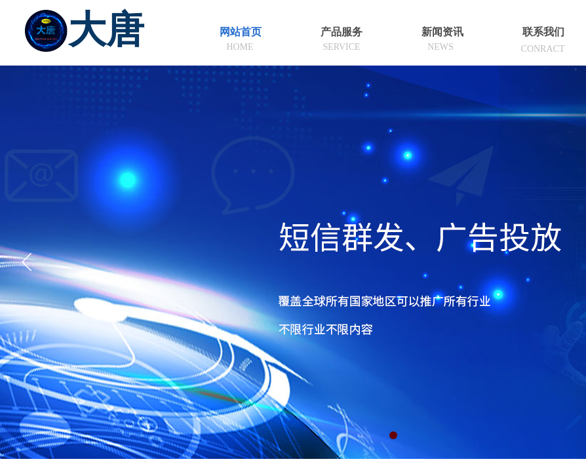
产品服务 (341, 31)
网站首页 (241, 31)
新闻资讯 (442, 31)
